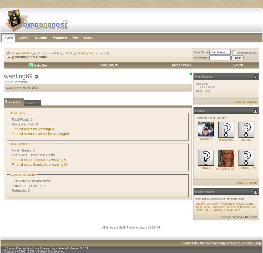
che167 (200, 203)
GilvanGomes (245, 203)
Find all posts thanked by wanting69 (39, 164)
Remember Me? (244, 52)
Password (200, 57)
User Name (201, 52)
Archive (248, 243)
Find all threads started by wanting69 (40, 134)
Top (258, 243)
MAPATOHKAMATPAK (241, 206)
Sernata (246, 139)
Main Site (38, 65)
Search (238, 65)
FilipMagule (227, 203)
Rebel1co (202, 209)
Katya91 (205, 167)
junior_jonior (203, 206)
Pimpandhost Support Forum (220, 243)
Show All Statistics (245, 101)
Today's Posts (181, 65)
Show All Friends (246, 182)
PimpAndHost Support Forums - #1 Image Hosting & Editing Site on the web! (60, 53)
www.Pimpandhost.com (24, 248)
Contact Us (190, 243)
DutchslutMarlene (227, 169)
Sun (237, 209)
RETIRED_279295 (248, 167)
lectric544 (206, 138)
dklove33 (212, 203)
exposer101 (226, 139)
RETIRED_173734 (222, 209)
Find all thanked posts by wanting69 (39, 160)
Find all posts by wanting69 (33, 129)
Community (108, 65)
